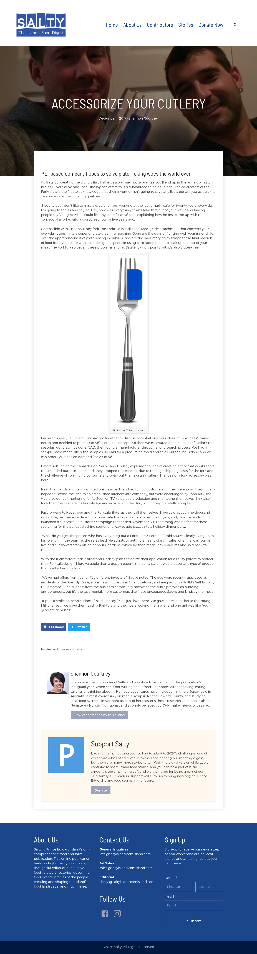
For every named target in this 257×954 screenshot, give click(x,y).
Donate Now (210, 24)
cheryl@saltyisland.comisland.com (127, 883)
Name (171, 879)
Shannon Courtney (143, 118)
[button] (104, 915)
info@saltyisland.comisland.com (125, 855)
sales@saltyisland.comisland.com (126, 869)
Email (171, 897)
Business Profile (70, 649)
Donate (101, 791)
